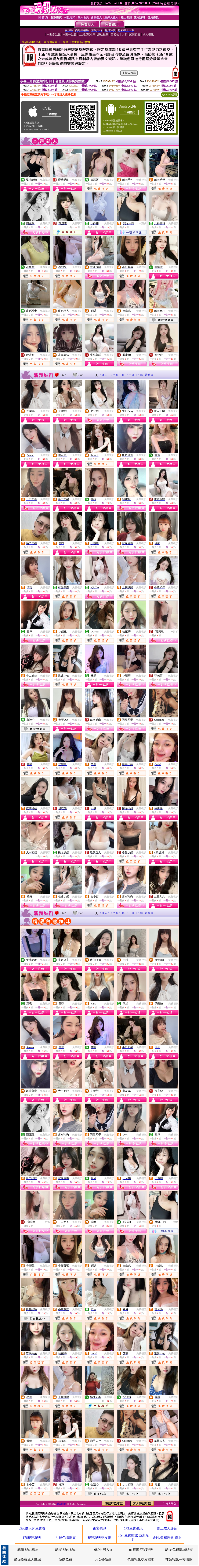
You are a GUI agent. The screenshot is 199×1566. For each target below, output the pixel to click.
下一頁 (130, 374)
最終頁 (149, 374)
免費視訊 (45, 179)
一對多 (142, 223)
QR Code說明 (169, 94)
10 (123, 374)
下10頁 (139, 374)
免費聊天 (77, 223)
